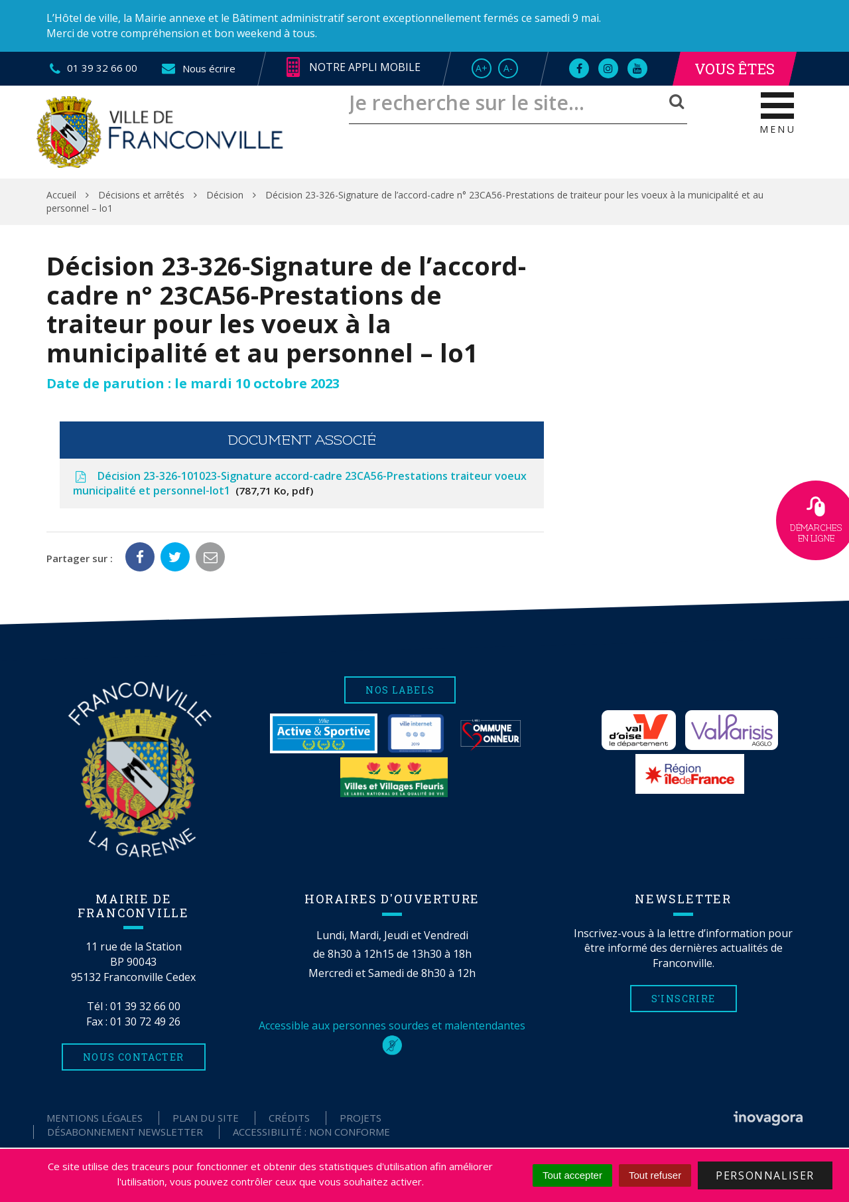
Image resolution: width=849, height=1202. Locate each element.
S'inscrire (683, 998)
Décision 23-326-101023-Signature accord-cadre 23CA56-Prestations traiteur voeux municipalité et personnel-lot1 (300, 483)
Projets (360, 1117)
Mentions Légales (94, 1117)
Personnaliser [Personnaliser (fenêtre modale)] (765, 1175)
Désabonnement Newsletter (125, 1131)
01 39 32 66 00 (145, 1006)
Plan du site (205, 1117)
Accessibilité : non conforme (311, 1131)
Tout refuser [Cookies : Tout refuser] (655, 1175)
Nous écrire (198, 68)
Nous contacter (133, 1057)
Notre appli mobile (354, 67)
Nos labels (399, 690)
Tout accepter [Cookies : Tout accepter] (572, 1175)
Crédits (289, 1117)
